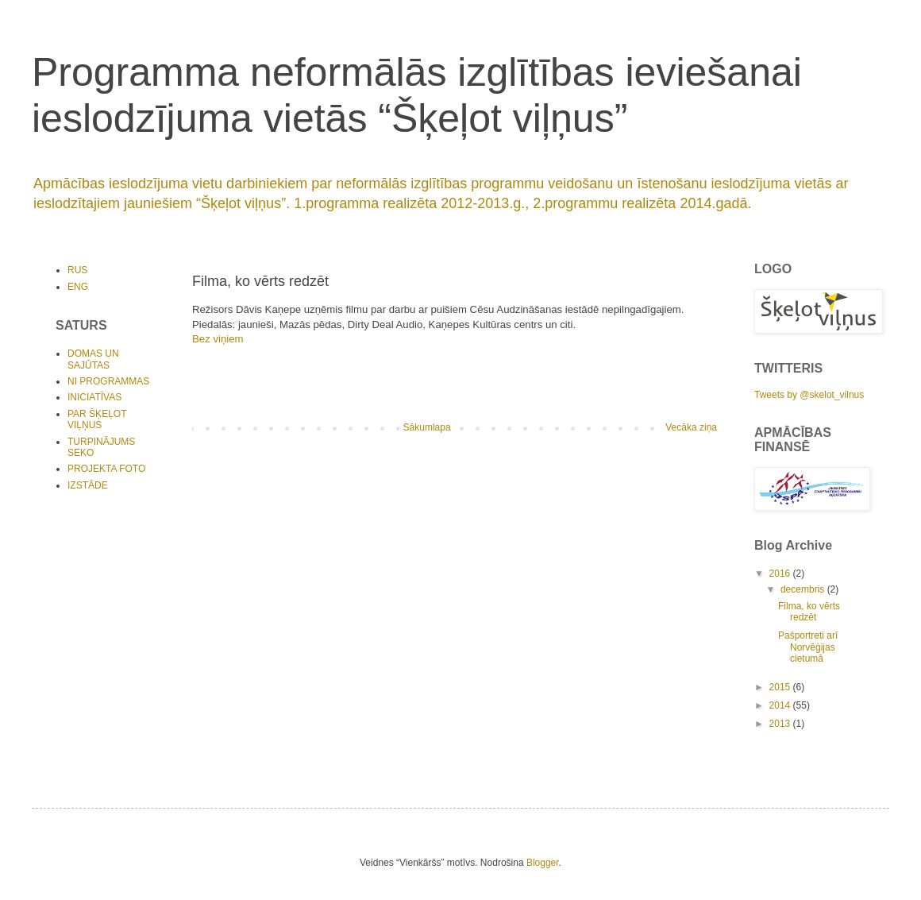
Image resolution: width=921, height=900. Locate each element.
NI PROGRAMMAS (108, 381)
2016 (781, 573)
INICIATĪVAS (94, 397)
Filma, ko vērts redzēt (809, 612)
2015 (781, 687)
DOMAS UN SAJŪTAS (93, 359)
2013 (781, 723)
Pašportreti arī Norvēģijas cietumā (808, 647)
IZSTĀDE (87, 485)
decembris (803, 589)
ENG (77, 286)
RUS (77, 270)
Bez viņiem (218, 339)
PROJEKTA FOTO (106, 468)
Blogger (542, 862)
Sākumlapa (427, 427)
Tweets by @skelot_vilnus (809, 394)
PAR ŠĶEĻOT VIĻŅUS (96, 419)
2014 (781, 705)
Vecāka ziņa (691, 427)
